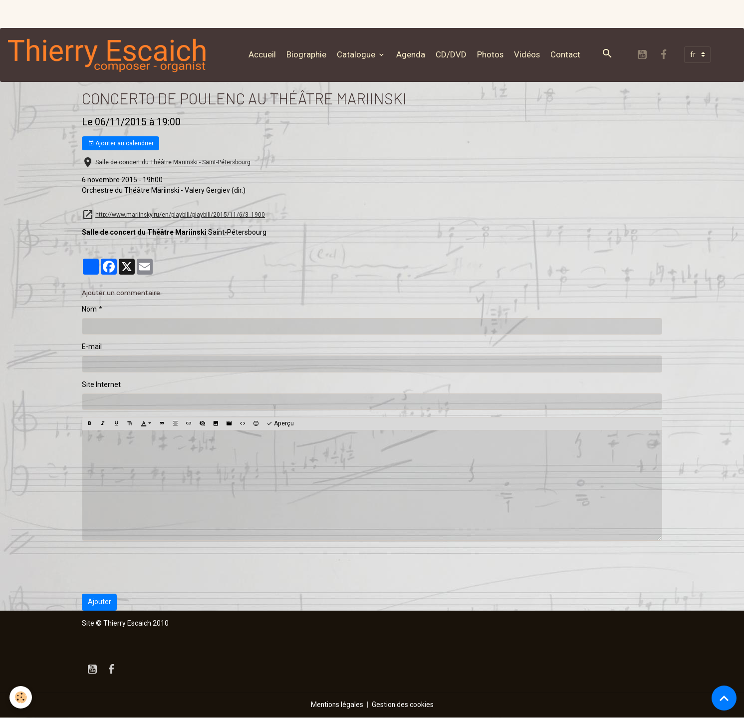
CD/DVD (452, 54)
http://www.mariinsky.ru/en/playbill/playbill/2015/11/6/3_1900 (180, 215)
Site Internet (101, 385)
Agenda (412, 54)
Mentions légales (336, 705)
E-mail (92, 347)
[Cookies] (21, 697)
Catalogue (358, 54)
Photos (492, 54)
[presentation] (158, 567)
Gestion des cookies (403, 705)
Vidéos (528, 54)
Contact (567, 54)
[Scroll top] (724, 698)
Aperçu (280, 424)
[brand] (111, 55)
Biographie (308, 54)
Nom (89, 310)
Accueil (263, 54)
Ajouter (99, 602)
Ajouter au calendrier (121, 144)
